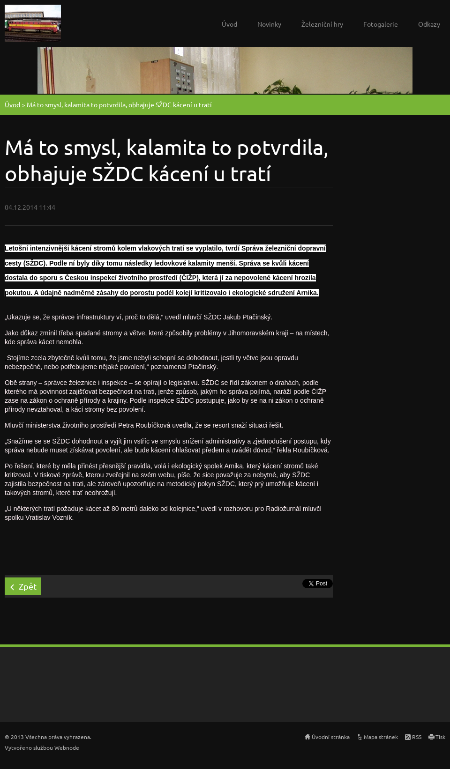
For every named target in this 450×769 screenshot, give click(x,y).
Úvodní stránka (331, 736)
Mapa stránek (381, 736)
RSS (416, 736)
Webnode (66, 747)
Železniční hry (322, 24)
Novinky (269, 24)
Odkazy (429, 24)
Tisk (440, 736)
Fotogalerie (380, 24)
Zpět (28, 586)
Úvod (229, 24)
